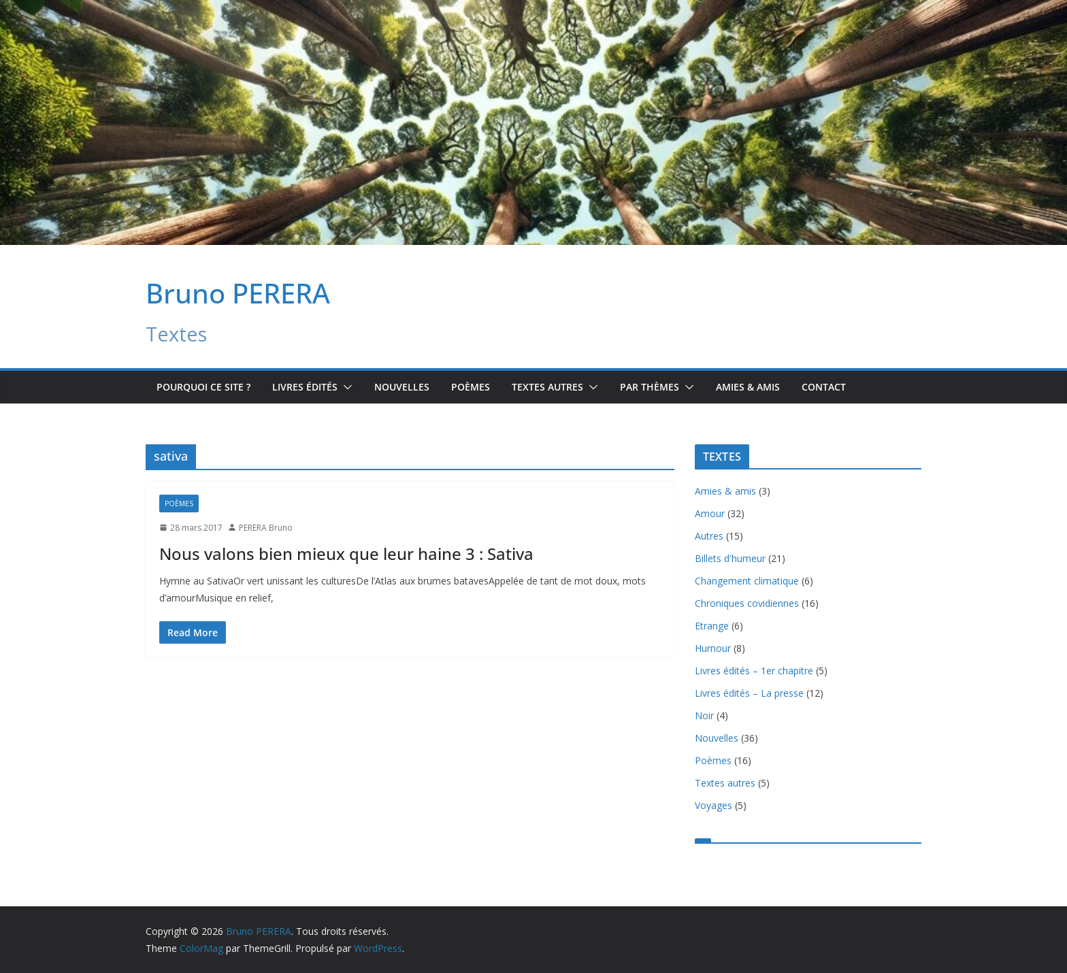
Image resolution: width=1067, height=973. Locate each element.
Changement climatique (747, 580)
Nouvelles (401, 386)
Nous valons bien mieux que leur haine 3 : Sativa (346, 553)
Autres (709, 535)
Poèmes (470, 386)
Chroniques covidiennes (747, 603)
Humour (713, 648)
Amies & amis (748, 386)
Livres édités (305, 386)
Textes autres (725, 782)
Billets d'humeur (730, 558)
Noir (704, 715)
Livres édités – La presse (749, 693)
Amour (710, 513)
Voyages (713, 805)
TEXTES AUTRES (547, 386)
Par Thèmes (649, 386)
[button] (345, 387)
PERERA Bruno (266, 527)
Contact (824, 386)
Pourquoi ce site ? (203, 386)
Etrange (712, 625)
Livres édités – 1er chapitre (754, 670)
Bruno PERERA (238, 293)
